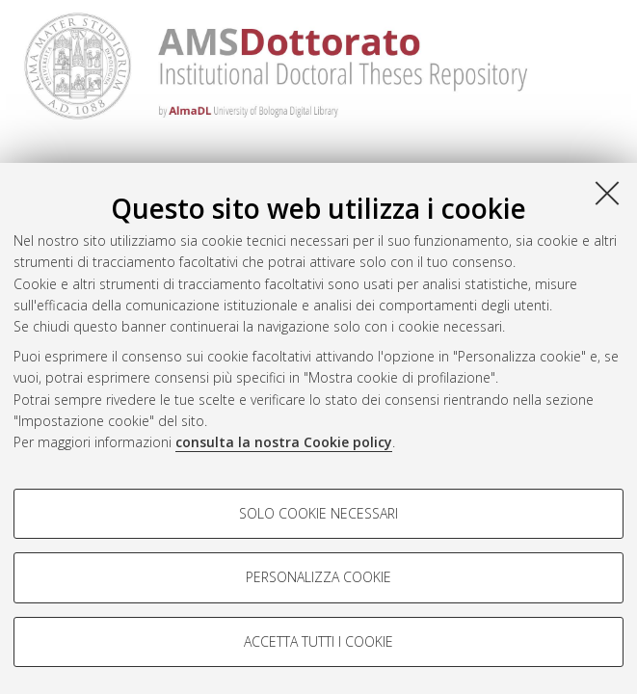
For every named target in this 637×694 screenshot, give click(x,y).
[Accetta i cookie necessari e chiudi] (607, 192)
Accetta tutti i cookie (318, 641)
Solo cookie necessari (318, 513)
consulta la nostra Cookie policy (283, 442)
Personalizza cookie (318, 577)
